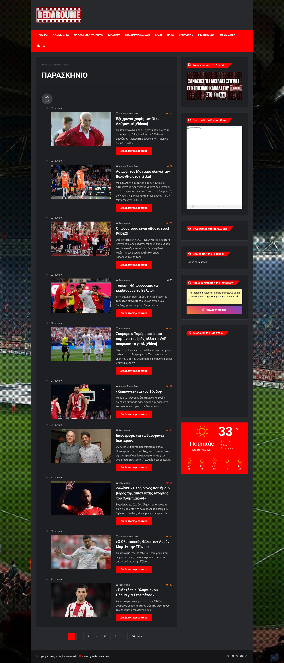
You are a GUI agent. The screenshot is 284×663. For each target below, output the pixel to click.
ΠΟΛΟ (170, 35)
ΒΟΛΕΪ (158, 35)
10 (105, 636)
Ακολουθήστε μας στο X (208, 333)
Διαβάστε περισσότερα (133, 150)
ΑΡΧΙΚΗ (43, 35)
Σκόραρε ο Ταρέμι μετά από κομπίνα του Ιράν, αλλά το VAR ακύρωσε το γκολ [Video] (141, 339)
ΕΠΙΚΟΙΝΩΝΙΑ (227, 35)
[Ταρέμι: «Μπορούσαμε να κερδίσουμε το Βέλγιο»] (81, 296)
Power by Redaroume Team (96, 656)
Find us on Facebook (197, 262)
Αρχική (47, 64)
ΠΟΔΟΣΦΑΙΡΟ (61, 35)
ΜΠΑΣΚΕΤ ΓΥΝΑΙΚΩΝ (137, 35)
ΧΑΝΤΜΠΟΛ (186, 35)
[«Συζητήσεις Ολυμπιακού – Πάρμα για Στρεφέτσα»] (81, 600)
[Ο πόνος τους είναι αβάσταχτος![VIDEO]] (81, 239)
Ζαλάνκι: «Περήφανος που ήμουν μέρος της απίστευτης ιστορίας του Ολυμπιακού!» (143, 493)
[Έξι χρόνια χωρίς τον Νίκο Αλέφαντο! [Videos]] (81, 129)
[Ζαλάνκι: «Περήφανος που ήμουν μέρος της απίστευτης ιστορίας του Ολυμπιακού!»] (81, 498)
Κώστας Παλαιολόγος (129, 113)
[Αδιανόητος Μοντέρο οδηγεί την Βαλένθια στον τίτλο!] (81, 182)
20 (114, 636)
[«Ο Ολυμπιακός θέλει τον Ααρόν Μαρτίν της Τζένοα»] (81, 552)
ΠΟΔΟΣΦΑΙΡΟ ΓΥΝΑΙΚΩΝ (88, 35)
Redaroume (124, 223)
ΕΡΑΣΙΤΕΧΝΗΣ (206, 35)
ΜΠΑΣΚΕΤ (114, 35)
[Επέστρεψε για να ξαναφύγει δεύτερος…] (81, 446)
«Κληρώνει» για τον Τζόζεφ (139, 391)
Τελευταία (137, 636)
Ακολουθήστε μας (214, 309)
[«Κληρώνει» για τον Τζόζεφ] (81, 401)
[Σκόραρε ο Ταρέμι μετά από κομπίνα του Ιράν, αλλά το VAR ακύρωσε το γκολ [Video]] (81, 344)
